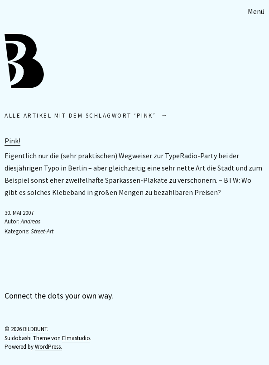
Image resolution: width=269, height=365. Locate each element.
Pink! (12, 140)
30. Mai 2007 (19, 213)
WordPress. (48, 347)
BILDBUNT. (35, 329)
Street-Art (42, 231)
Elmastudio (76, 338)
